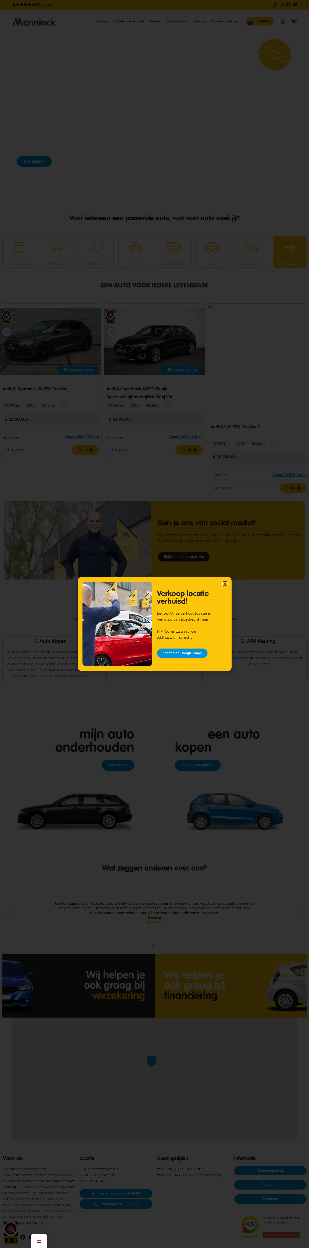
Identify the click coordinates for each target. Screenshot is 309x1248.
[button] (225, 584)
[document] (154, 624)
